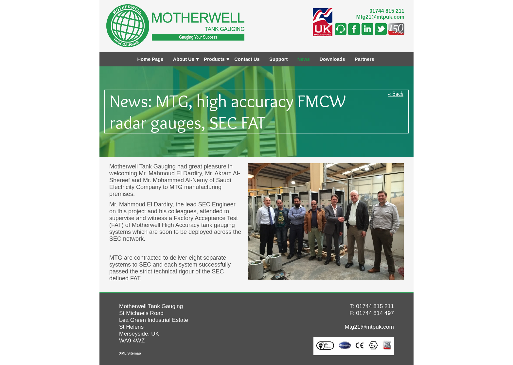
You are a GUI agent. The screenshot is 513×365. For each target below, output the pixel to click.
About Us (183, 59)
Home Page (150, 59)
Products (214, 59)
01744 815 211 (386, 11)
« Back (395, 93)
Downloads (332, 59)
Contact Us (246, 59)
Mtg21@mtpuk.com (380, 17)
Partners (364, 59)
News (303, 59)
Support (278, 59)
